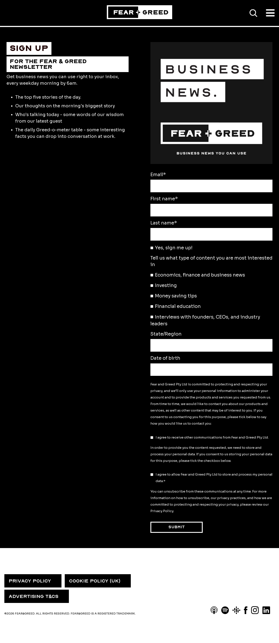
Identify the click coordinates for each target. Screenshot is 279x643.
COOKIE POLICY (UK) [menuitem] (94, 581)
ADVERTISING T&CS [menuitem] (33, 596)
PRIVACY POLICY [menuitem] (30, 581)
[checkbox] (211, 299)
